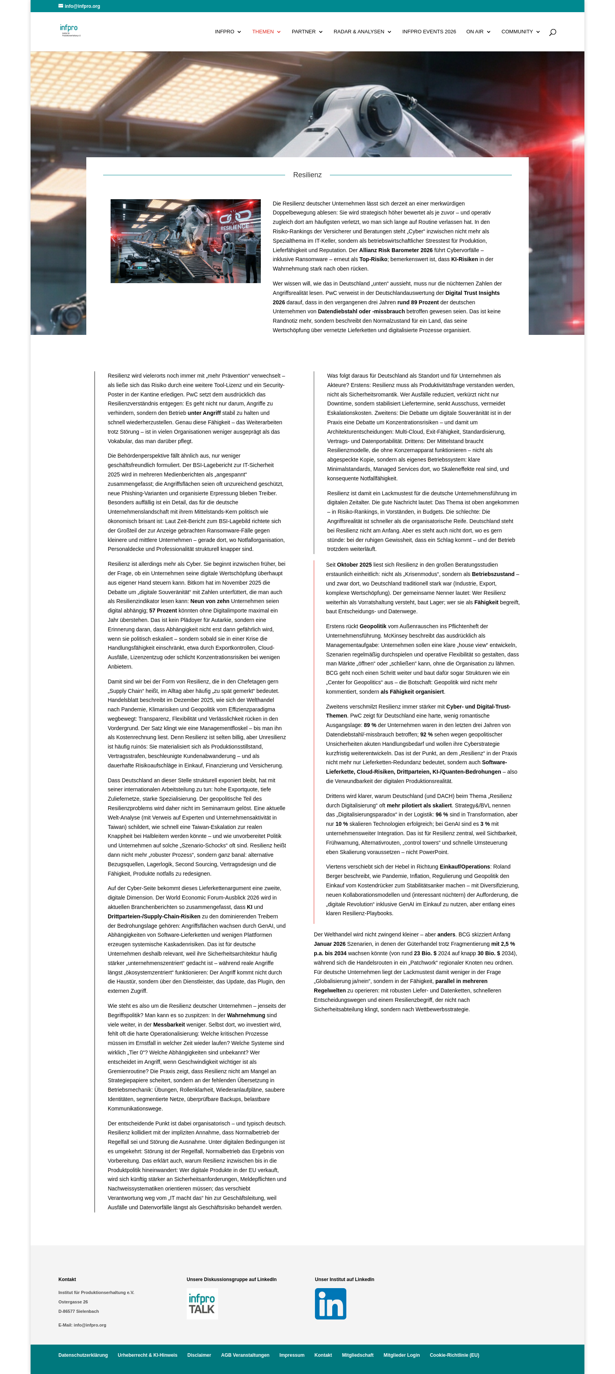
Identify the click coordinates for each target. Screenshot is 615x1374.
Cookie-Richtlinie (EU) (454, 1355)
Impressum (291, 1355)
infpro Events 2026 (429, 32)
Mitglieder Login (402, 1355)
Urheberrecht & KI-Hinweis (147, 1355)
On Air (475, 32)
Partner (304, 32)
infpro (224, 32)
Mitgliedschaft (358, 1355)
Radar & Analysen (359, 32)
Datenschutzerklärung (83, 1355)
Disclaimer (199, 1355)
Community (517, 32)
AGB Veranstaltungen (245, 1355)
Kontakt (323, 1355)
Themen (263, 32)
